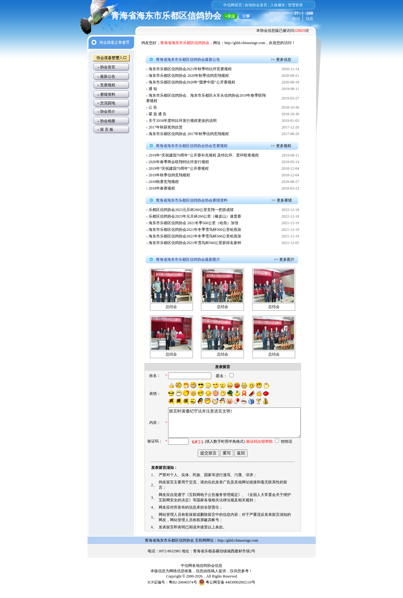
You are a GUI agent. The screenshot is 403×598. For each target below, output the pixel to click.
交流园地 (107, 103)
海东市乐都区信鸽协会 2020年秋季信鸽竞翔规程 (189, 75)
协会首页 (107, 67)
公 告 (153, 107)
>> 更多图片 (284, 259)
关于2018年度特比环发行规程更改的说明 (183, 120)
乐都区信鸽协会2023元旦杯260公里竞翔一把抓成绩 (191, 210)
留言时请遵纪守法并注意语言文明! (227, 429)
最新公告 (107, 76)
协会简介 (107, 111)
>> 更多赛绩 (281, 200)
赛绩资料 (107, 94)
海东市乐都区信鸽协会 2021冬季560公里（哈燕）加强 (193, 223)
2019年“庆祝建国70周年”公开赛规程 (179, 168)
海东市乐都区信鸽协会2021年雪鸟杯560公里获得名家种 (195, 243)
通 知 (153, 89)
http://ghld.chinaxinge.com (244, 43)
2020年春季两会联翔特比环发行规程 (179, 162)
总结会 (171, 307)
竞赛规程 (107, 85)
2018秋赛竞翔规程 (164, 181)
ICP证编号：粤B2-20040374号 (172, 590)
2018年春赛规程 (162, 188)
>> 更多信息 (281, 59)
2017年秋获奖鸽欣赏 (166, 127)
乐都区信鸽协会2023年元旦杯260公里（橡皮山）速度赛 (195, 216)
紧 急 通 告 (158, 114)
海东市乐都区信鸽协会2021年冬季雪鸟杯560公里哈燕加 (195, 229)
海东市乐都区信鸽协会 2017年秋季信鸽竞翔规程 (189, 134)
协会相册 (107, 121)
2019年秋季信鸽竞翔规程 (170, 175)
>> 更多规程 (281, 146)
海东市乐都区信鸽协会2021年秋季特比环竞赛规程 (190, 69)
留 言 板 (106, 129)
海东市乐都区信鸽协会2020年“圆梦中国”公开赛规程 (192, 82)
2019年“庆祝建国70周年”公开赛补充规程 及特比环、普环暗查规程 (204, 155)
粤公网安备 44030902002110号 (231, 590)
